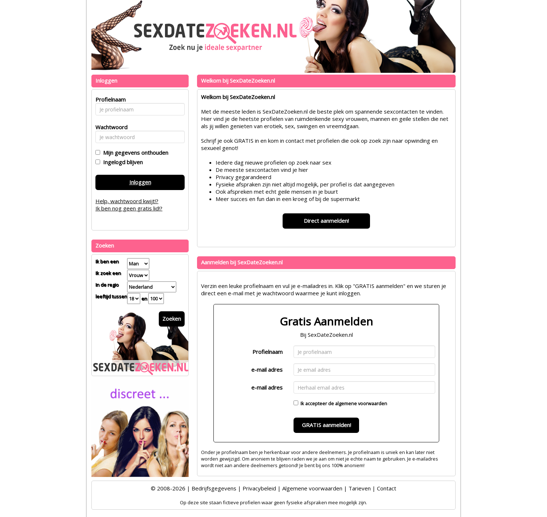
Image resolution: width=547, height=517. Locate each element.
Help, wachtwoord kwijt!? (126, 201)
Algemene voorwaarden (312, 488)
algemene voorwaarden (361, 403)
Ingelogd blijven (121, 162)
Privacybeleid (259, 488)
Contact (386, 488)
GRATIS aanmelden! (326, 425)
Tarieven (360, 488)
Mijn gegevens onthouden (134, 152)
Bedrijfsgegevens (214, 488)
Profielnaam (267, 351)
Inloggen (140, 182)
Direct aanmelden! (326, 220)
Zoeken (171, 318)
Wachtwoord (109, 127)
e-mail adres (267, 369)
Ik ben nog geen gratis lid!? (128, 208)
